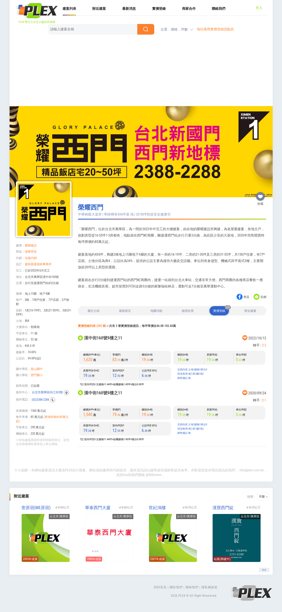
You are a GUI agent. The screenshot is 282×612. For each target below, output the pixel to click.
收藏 (260, 194)
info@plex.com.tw (251, 470)
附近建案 (99, 9)
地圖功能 (156, 310)
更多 (264, 570)
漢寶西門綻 (223, 507)
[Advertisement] (141, 71)
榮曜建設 (31, 245)
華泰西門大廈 (98, 507)
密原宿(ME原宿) (36, 507)
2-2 (264, 345)
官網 (263, 297)
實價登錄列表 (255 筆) (92, 326)
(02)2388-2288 (40, 399)
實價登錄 (159, 9)
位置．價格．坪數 (174, 29)
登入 (259, 8)
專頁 (246, 297)
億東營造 (31, 251)
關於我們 (176, 587)
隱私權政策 (209, 587)
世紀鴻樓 (157, 507)
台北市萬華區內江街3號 (47, 392)
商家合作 (189, 9)
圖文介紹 (94, 310)
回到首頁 (160, 587)
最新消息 (129, 9)
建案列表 (69, 9)
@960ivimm (153, 475)
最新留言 (125, 310)
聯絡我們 (218, 9)
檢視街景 (188, 310)
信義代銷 (31, 258)
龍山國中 (37, 369)
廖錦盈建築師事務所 (38, 264)
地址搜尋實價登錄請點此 (215, 29)
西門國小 (37, 375)
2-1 (264, 400)
